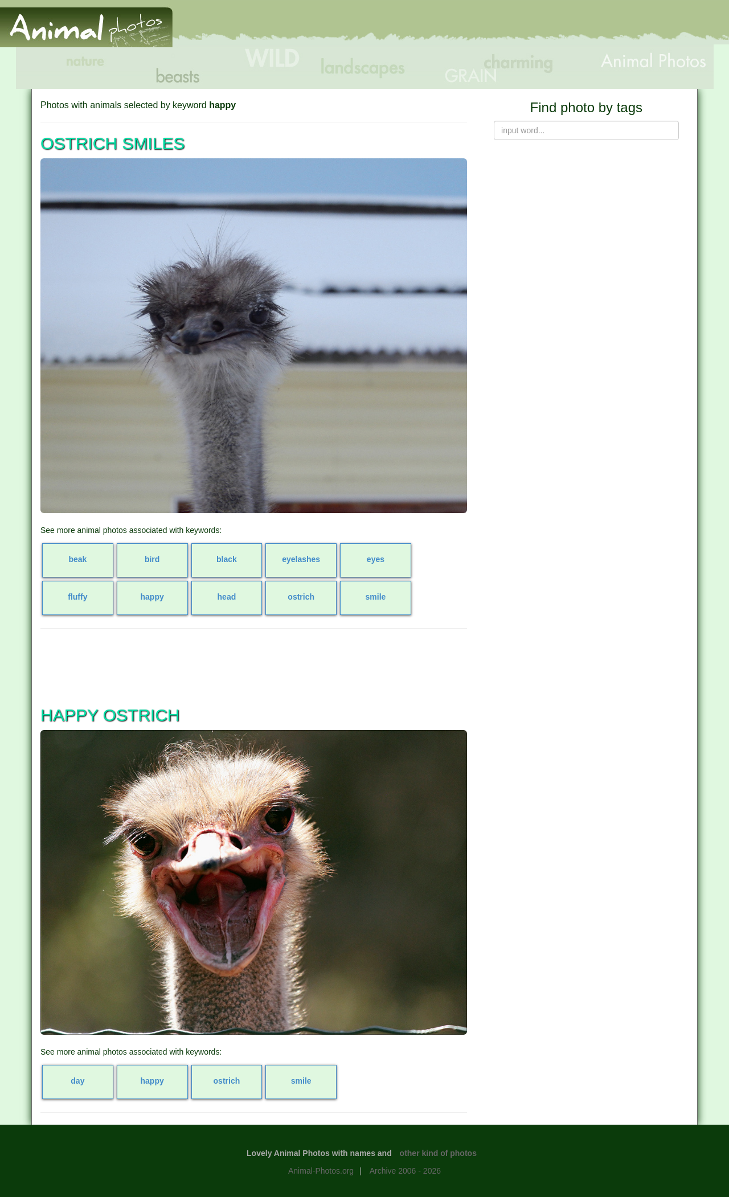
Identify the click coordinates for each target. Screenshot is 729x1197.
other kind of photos (438, 1153)
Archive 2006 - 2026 (405, 1170)
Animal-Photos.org (321, 1170)
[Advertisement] (520, 26)
